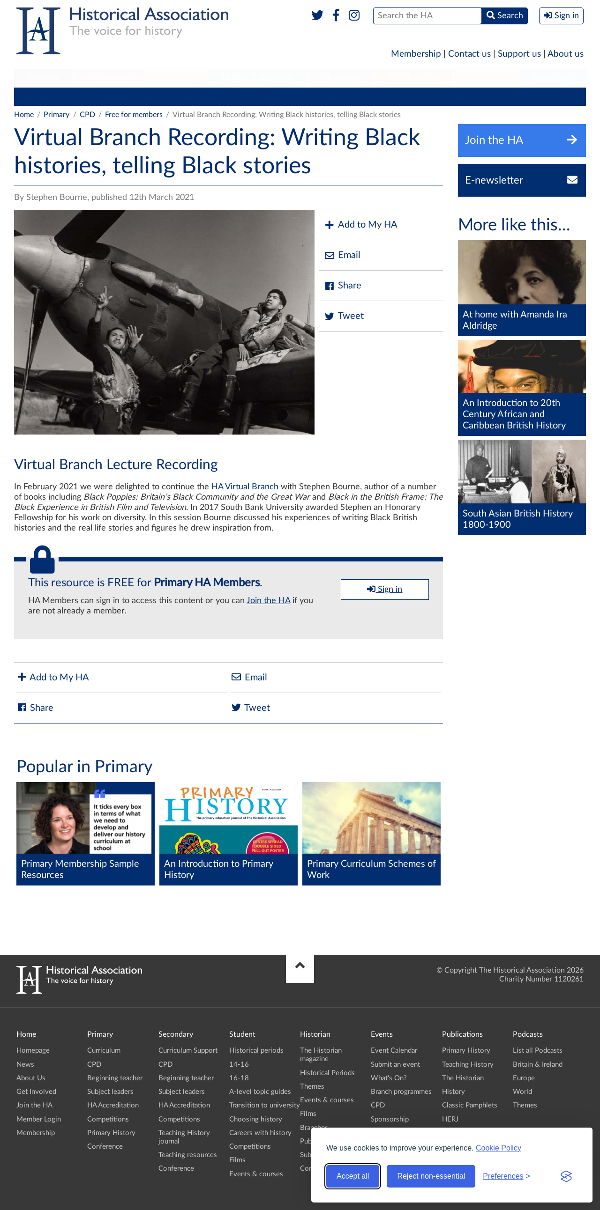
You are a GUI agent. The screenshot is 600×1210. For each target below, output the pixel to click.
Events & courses (256, 1174)
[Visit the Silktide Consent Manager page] (566, 1176)
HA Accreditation (265, 96)
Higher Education (257, 77)
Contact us (469, 54)
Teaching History (468, 1064)
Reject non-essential (431, 1176)
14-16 (239, 1064)
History (453, 1091)
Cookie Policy (498, 1148)
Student (176, 77)
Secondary (109, 77)
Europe (524, 1078)
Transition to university (264, 1105)
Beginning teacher (128, 96)
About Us (30, 1078)
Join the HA (268, 601)
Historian (341, 77)
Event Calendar (394, 1050)
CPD (77, 96)
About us (566, 54)
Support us (519, 54)
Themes (312, 1086)
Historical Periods (327, 1073)
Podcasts (486, 77)
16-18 (239, 1078)
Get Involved (36, 1091)
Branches (552, 77)
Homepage (33, 1050)
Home (24, 114)
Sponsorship (390, 1119)
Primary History (392, 96)
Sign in (384, 589)
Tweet (344, 316)
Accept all (353, 1176)
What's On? (389, 1078)
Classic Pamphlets (469, 1105)
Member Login (38, 1119)
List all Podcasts (537, 1050)
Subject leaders (197, 96)
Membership (416, 54)
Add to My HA (361, 225)
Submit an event (395, 1064)
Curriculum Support (188, 1050)
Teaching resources (187, 1154)
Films (237, 1160)
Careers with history (260, 1132)
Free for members (134, 114)
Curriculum (37, 96)
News (25, 1064)
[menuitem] (44, 78)
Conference (451, 96)
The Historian (463, 1078)
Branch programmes (401, 1091)
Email (342, 255)
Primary (43, 77)
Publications (414, 77)
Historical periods (256, 1050)
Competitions (330, 96)
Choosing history (255, 1119)
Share (342, 286)
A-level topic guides (260, 1091)
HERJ (450, 1119)
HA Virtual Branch (244, 487)
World (522, 1091)
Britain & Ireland (537, 1064)
